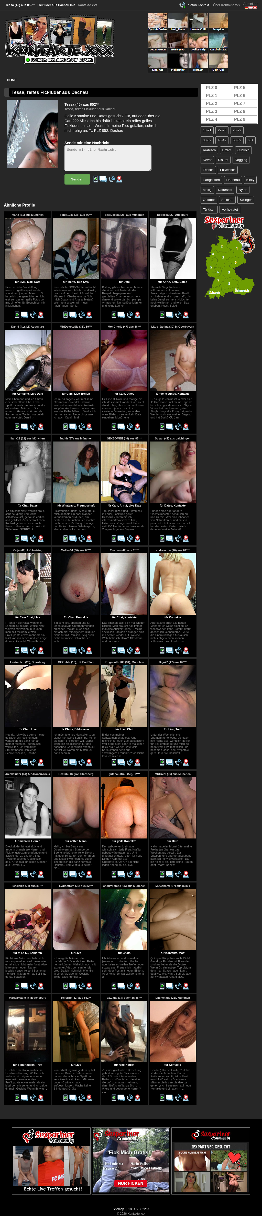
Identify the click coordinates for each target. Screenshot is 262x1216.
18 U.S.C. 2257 (138, 1209)
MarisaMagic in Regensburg (27, 997)
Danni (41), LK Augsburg (27, 326)
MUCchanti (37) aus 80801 (172, 885)
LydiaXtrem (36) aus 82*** (76, 885)
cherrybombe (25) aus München (124, 885)
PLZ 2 (211, 103)
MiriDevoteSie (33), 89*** (76, 326)
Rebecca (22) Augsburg (172, 214)
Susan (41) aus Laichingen (173, 438)
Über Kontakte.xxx (226, 5)
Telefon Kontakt (197, 5)
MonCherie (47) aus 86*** (124, 326)
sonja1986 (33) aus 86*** (76, 214)
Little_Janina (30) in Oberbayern (172, 326)
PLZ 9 (239, 119)
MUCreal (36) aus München (173, 774)
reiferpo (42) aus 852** (76, 997)
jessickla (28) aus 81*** (28, 885)
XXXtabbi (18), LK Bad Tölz (76, 662)
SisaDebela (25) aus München (124, 214)
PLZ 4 (211, 119)
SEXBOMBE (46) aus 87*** (124, 438)
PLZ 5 (239, 87)
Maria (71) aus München (28, 214)
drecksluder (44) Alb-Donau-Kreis (27, 774)
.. (87, 529)
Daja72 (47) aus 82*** (173, 662)
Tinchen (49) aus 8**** (124, 550)
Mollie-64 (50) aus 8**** (76, 550)
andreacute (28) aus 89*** (172, 550)
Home (12, 80)
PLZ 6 (239, 95)
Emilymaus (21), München (172, 997)
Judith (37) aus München (76, 438)
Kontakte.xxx (87, 5)
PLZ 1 (211, 95)
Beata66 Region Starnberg (76, 774)
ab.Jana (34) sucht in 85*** (124, 997)
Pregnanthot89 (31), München (124, 662)
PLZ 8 (239, 111)
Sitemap (118, 1209)
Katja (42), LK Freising (27, 550)
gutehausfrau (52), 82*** (124, 774)
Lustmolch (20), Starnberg (27, 662)
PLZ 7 (239, 103)
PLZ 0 (211, 87)
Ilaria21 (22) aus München (27, 438)
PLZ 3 (211, 111)
